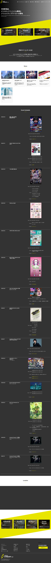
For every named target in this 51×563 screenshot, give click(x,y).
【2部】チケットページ (35, 378)
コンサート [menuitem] (27, 548)
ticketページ (34, 433)
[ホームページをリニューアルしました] (44, 75)
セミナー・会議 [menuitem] (28, 545)
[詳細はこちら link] (9, 34)
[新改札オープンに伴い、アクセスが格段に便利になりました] (6, 91)
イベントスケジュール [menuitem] (3, 545)
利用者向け (37, 1)
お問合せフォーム (43, 547)
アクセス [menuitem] (2, 546)
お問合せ (32, 1)
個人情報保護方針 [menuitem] (3, 549)
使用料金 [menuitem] (15, 546)
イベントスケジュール (21, 1)
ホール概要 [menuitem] (15, 545)
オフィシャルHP (34, 353)
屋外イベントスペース (45, 1)
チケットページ (34, 198)
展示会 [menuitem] (27, 546)
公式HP (33, 164)
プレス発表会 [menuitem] (27, 549)
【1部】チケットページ (35, 376)
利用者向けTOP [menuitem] (16, 544)
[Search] (49, 2)
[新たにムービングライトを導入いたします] (31, 75)
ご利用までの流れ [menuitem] (16, 548)
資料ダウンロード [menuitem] (16, 550)
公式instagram (34, 284)
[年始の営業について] (19, 75)
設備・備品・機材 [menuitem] (16, 549)
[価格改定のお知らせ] (6, 75)
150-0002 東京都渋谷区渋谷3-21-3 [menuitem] (5, 559)
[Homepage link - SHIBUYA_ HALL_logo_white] (7, 558)
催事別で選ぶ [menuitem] (28, 544)
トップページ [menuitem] (3, 544)
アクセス (27, 1)
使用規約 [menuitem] (2, 548)
